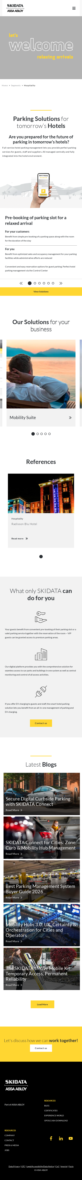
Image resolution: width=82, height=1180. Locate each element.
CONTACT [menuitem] (9, 1140)
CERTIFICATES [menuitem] (50, 1110)
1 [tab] (33, 433)
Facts (71, 1166)
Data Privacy (14, 1166)
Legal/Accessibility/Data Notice (40, 1166)
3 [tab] (42, 434)
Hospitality (29, 85)
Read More (12, 810)
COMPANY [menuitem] (10, 1135)
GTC (23, 1166)
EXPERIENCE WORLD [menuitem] (54, 1115)
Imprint (64, 1166)
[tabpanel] (41, 223)
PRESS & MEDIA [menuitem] (12, 1145)
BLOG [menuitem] (46, 1105)
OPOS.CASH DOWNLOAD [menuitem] (56, 1120)
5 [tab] (50, 434)
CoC (57, 1166)
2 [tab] (38, 434)
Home (5, 85)
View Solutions (41, 291)
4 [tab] (46, 434)
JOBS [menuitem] (7, 1150)
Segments (16, 85)
